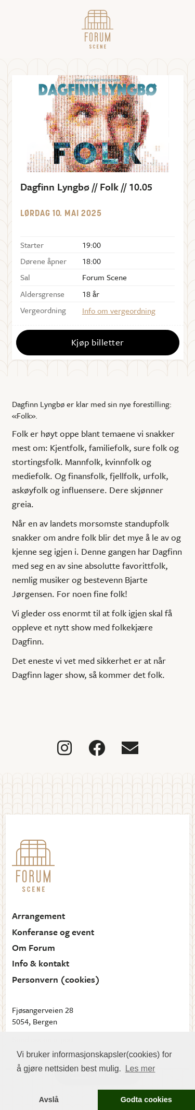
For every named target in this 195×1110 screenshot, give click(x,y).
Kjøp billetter (97, 342)
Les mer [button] (140, 1068)
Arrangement (38, 916)
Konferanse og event (53, 932)
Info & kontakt (40, 963)
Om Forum (33, 947)
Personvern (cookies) (56, 979)
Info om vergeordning (118, 310)
